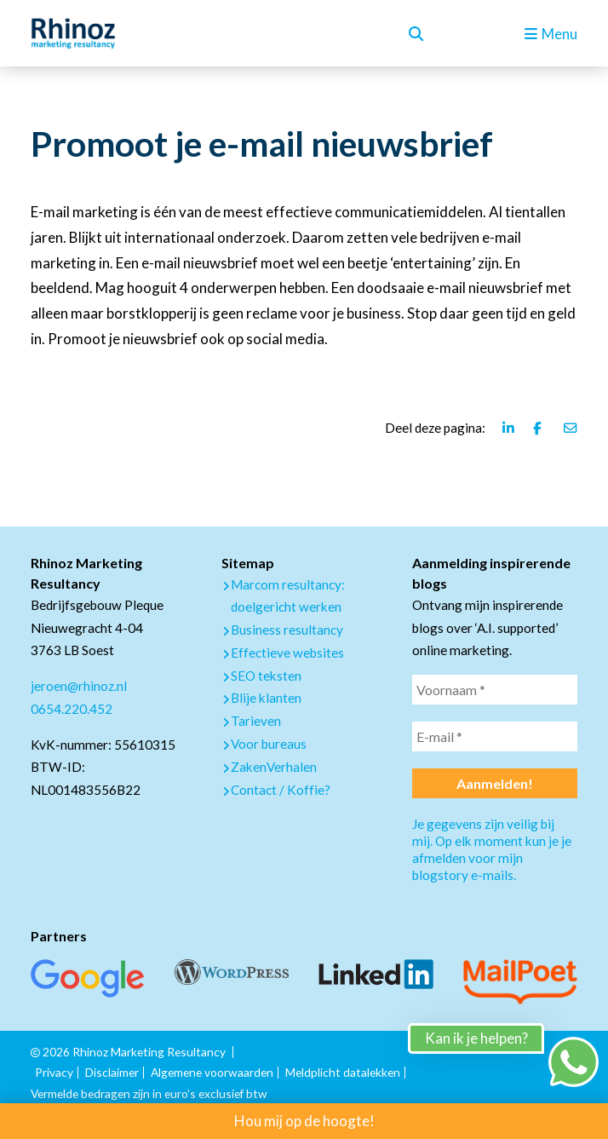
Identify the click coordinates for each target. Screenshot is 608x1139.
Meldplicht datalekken (342, 1072)
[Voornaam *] (494, 690)
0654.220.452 (71, 708)
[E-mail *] (494, 736)
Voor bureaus (269, 743)
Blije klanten (266, 697)
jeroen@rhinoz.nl (79, 685)
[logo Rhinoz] (73, 33)
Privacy (54, 1072)
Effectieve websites (287, 652)
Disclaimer (112, 1072)
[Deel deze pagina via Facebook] (540, 428)
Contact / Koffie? (280, 789)
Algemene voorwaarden (212, 1072)
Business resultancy (287, 629)
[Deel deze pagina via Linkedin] (509, 428)
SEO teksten (266, 675)
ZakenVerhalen (274, 766)
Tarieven (256, 720)
